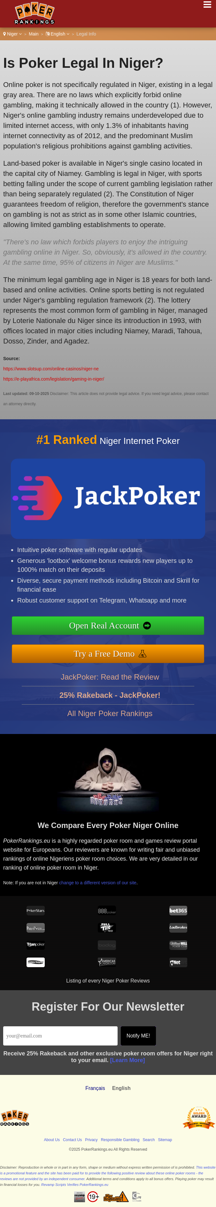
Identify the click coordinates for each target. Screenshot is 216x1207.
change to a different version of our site (101, 881)
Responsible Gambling (120, 1140)
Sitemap (165, 1140)
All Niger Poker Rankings (110, 716)
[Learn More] (127, 1060)
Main (33, 33)
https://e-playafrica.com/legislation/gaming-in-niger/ (53, 379)
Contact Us (72, 1140)
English (58, 33)
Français (95, 1088)
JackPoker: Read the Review (110, 680)
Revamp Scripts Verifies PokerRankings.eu (74, 1185)
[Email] (60, 1035)
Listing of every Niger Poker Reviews (108, 980)
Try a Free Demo (107, 653)
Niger (12, 33)
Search (149, 1140)
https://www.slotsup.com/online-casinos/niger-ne (51, 368)
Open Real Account (107, 626)
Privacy (91, 1140)
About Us (52, 1140)
